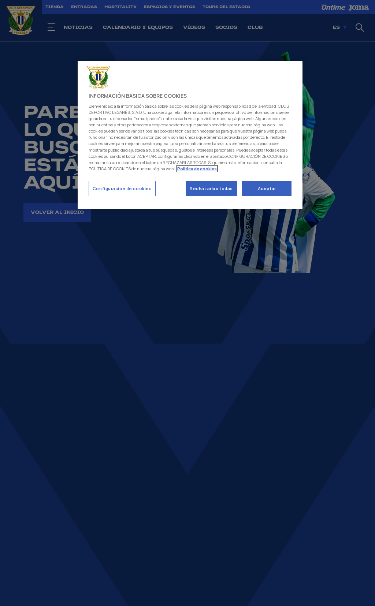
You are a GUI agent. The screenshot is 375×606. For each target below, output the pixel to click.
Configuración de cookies (122, 188)
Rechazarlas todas (211, 188)
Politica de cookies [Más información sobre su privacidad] (197, 168)
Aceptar (267, 188)
